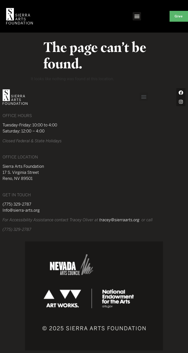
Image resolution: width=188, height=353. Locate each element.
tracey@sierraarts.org (119, 220)
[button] (137, 16)
